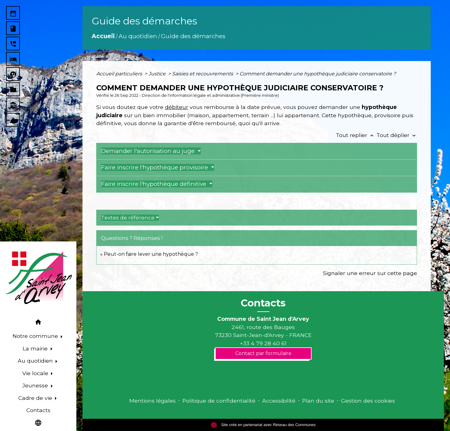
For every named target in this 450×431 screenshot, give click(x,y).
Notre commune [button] (36, 336)
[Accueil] (38, 278)
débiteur (176, 107)
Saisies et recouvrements (203, 74)
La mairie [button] (36, 348)
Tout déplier (396, 135)
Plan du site (318, 400)
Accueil (103, 36)
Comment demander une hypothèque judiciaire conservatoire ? (318, 74)
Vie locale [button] (36, 373)
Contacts (263, 303)
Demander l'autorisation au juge (148, 150)
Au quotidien (138, 36)
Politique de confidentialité (218, 400)
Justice (157, 74)
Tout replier (356, 135)
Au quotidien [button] (36, 360)
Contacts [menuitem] (38, 410)
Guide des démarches (193, 36)
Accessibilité (278, 400)
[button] (38, 323)
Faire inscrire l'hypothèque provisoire (155, 167)
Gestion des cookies (368, 400)
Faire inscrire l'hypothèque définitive (154, 183)
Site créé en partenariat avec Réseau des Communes (263, 424)
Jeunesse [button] (35, 385)
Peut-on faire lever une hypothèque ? (151, 254)
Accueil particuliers (119, 74)
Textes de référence (128, 218)
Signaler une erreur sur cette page (370, 273)
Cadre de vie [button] (36, 398)
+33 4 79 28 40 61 (263, 343)
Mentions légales (152, 400)
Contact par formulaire (263, 353)
